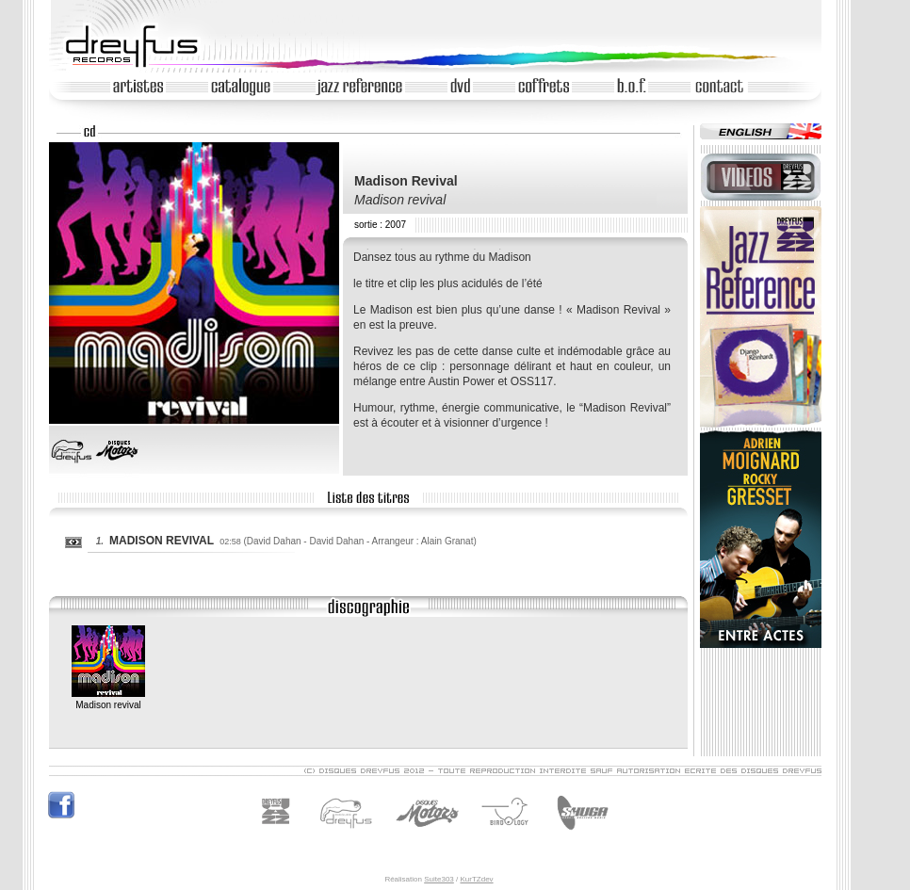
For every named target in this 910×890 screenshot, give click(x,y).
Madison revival (108, 699)
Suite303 (439, 879)
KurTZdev (476, 879)
